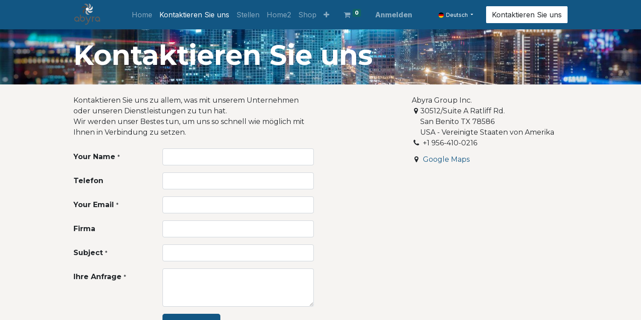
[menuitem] (142, 15)
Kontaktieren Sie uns (527, 14)
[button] (326, 15)
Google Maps (446, 159)
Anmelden (393, 14)
